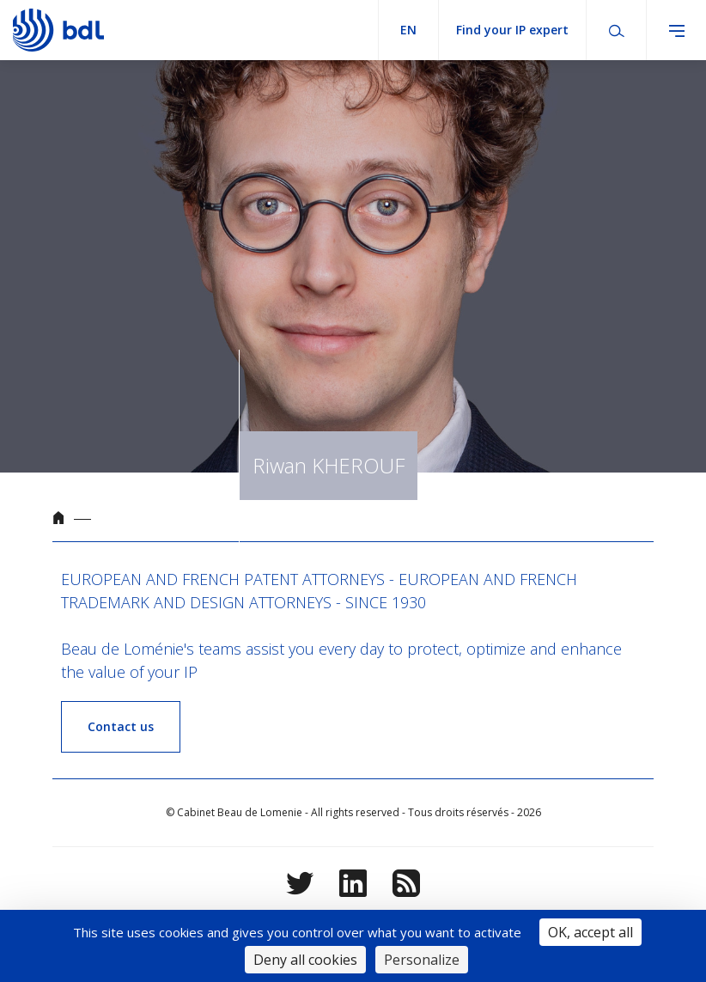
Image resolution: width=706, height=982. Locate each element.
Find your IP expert (512, 29)
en (408, 29)
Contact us (121, 726)
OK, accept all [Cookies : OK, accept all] (590, 932)
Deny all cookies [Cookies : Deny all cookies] (305, 959)
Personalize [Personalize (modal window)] (422, 959)
